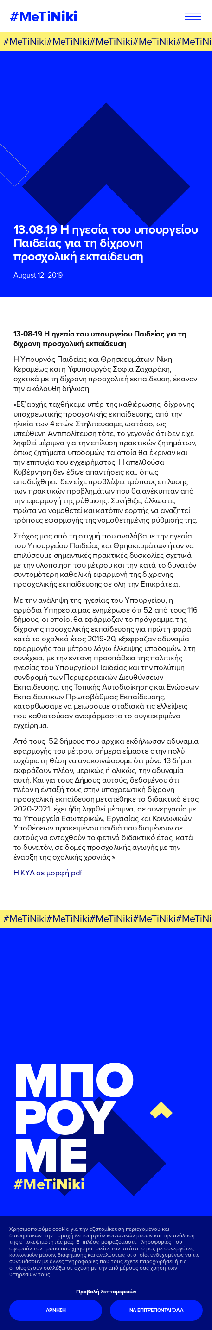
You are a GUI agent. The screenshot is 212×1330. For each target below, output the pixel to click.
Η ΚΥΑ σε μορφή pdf (48, 872)
